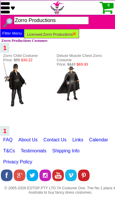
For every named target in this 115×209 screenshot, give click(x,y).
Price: (17, 60)
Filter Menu (12, 33)
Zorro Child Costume (20, 55)
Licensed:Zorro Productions (51, 34)
